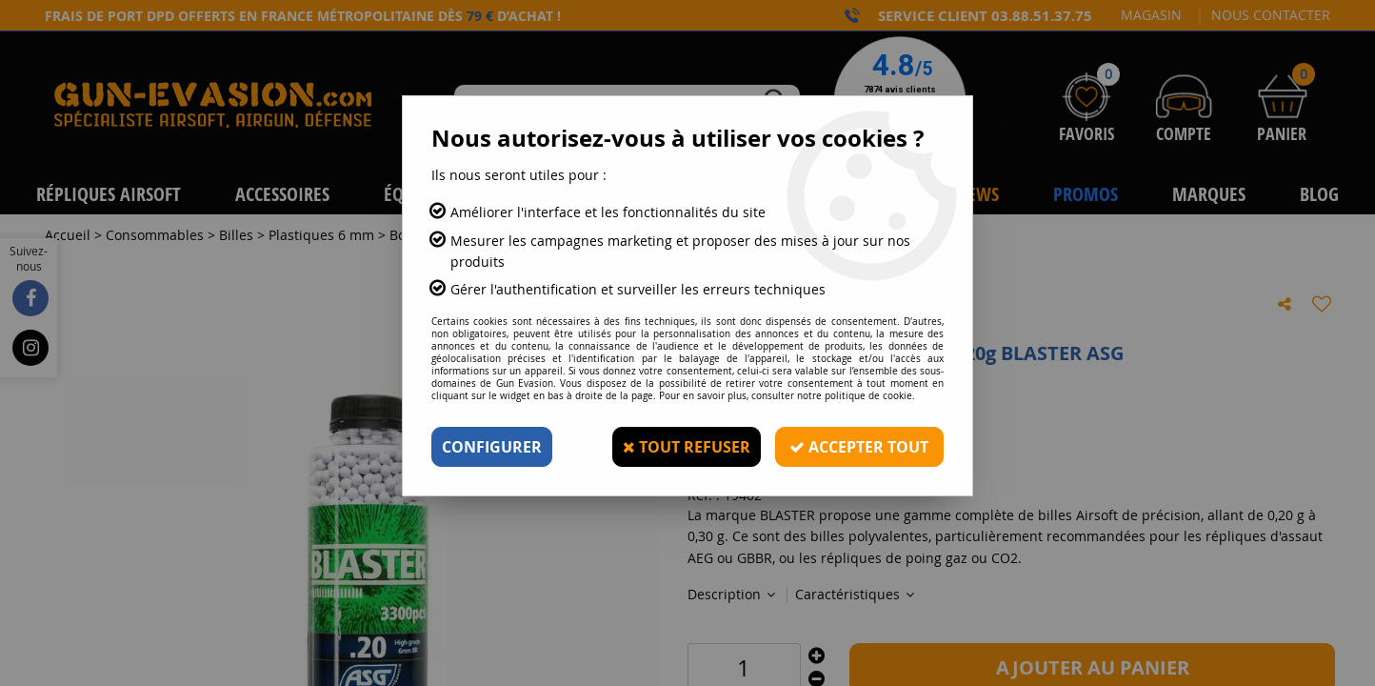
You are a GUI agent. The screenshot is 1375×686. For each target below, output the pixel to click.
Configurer (492, 446)
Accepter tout (858, 446)
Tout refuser (685, 446)
